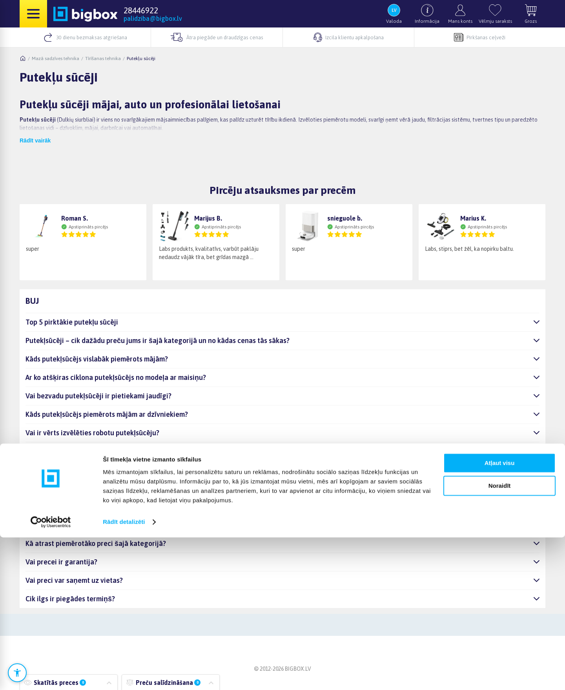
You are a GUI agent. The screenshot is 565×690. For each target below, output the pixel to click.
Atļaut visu (500, 615)
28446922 (141, 10)
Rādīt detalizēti (124, 674)
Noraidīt (499, 638)
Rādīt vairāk (35, 140)
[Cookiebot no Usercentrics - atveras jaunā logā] (50, 675)
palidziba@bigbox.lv (153, 18)
